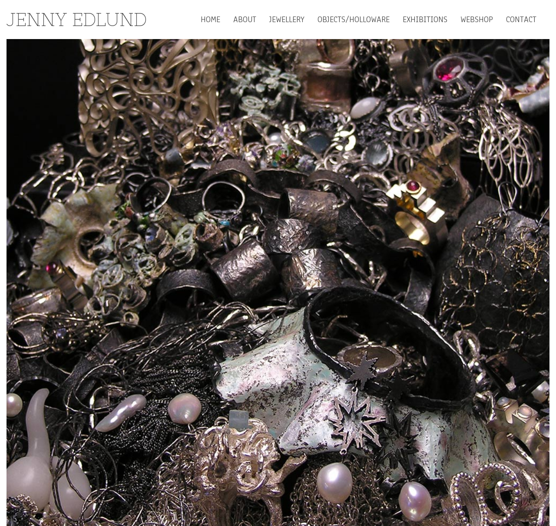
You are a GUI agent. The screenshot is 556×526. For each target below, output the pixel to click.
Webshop (476, 19)
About (244, 19)
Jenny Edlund (77, 19)
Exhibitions (425, 19)
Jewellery (286, 19)
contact (521, 19)
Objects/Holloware (354, 19)
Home (210, 19)
